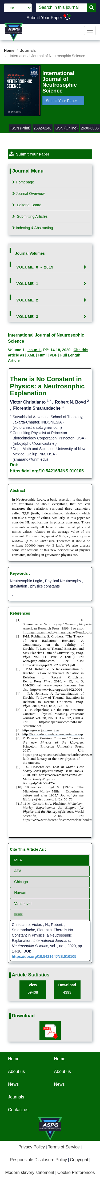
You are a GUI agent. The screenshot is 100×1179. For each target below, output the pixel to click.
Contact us (18, 1109)
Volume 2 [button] (27, 300)
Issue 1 (34, 350)
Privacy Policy (31, 1147)
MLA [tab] (18, 860)
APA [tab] (17, 871)
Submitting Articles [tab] (29, 216)
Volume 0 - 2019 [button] (34, 267)
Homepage (23, 182)
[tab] (50, 267)
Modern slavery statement (29, 1172)
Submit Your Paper (44, 17)
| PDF (52, 355)
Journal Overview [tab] (28, 193)
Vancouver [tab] (23, 903)
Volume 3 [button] (27, 316)
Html (42, 355)
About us (16, 1071)
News (13, 1084)
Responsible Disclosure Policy (38, 1159)
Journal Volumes (30, 253)
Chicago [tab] (21, 882)
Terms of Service (64, 1147)
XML (31, 355)
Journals (28, 50)
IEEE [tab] (18, 914)
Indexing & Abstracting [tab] (32, 228)
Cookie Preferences (76, 1172)
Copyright (79, 1159)
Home (9, 50)
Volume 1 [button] (27, 284)
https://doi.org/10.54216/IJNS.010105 (47, 471)
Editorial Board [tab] (26, 205)
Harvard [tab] (20, 893)
